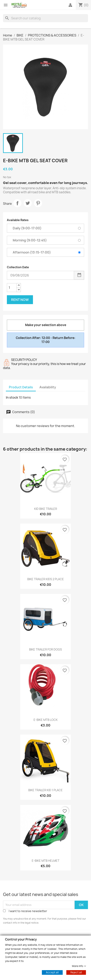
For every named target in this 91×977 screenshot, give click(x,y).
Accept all (52, 972)
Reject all (76, 972)
